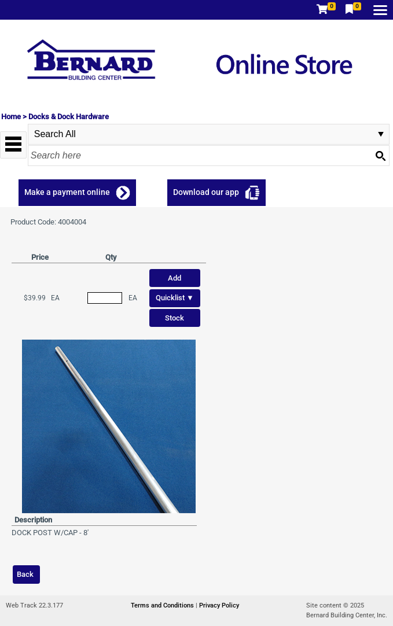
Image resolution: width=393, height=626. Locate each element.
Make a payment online (67, 192)
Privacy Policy (219, 605)
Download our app (206, 192)
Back (25, 574)
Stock (174, 318)
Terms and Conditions (163, 605)
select (381, 134)
